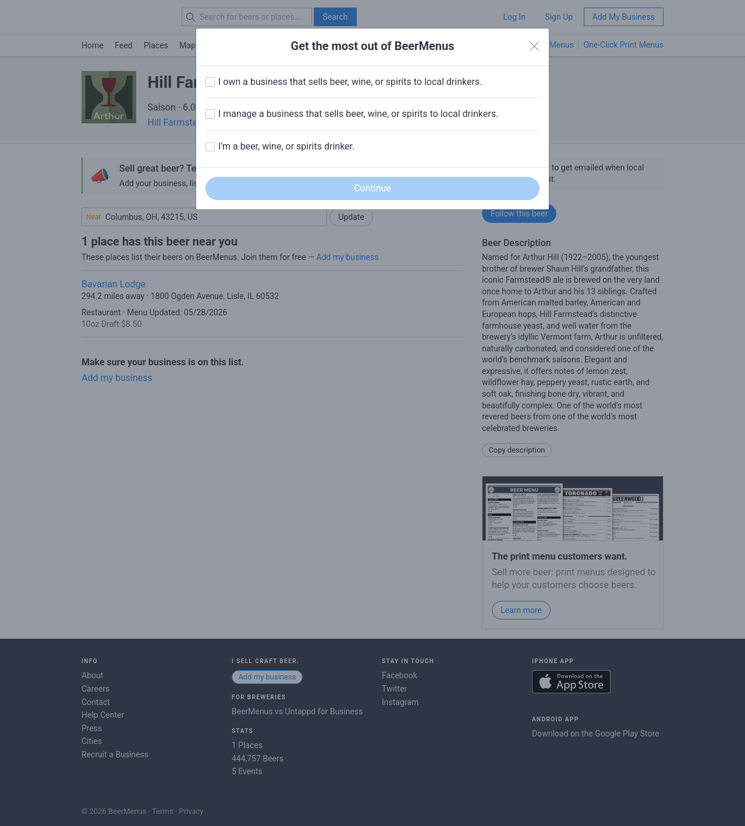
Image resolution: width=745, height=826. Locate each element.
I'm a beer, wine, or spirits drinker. (286, 146)
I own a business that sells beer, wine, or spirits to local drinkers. (350, 81)
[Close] (534, 46)
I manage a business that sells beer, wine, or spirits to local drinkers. (358, 113)
